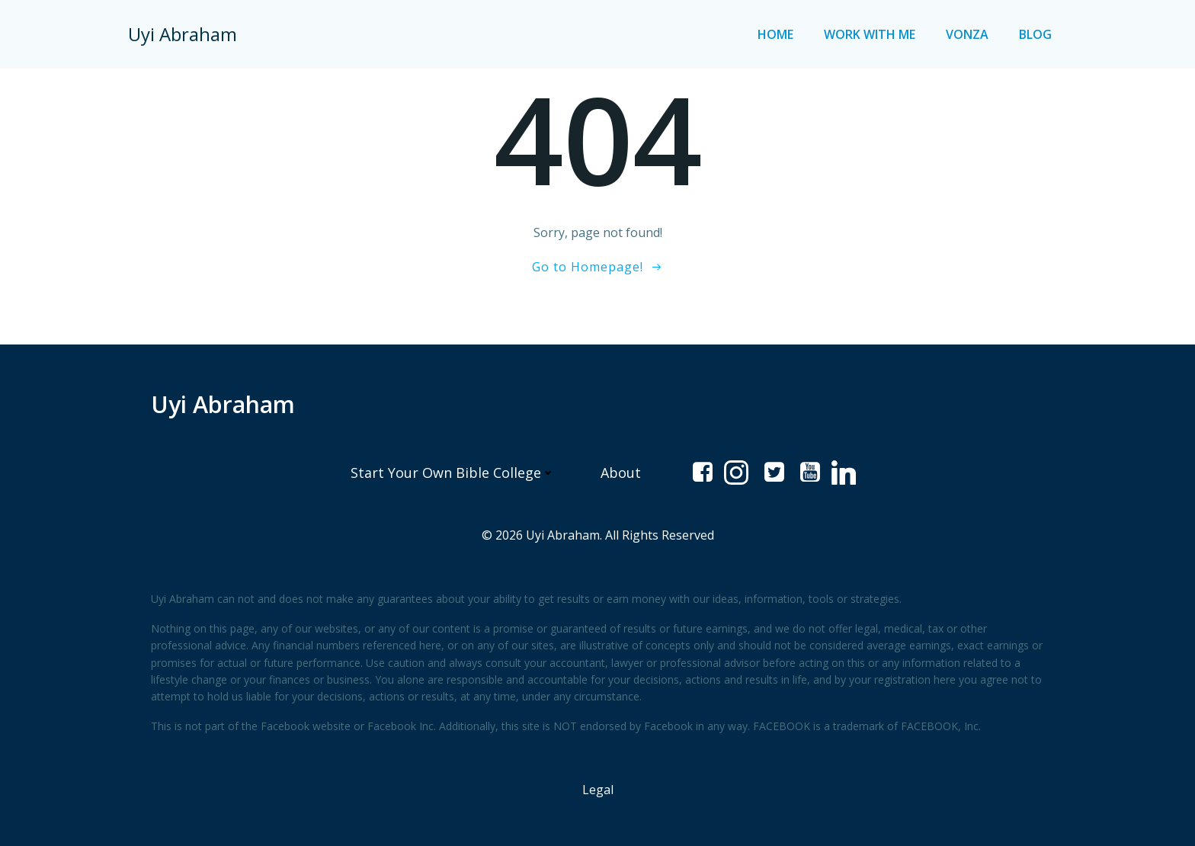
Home (775, 34)
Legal (598, 789)
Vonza (967, 34)
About (621, 472)
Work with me (869, 34)
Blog (1035, 34)
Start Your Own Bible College (453, 472)
